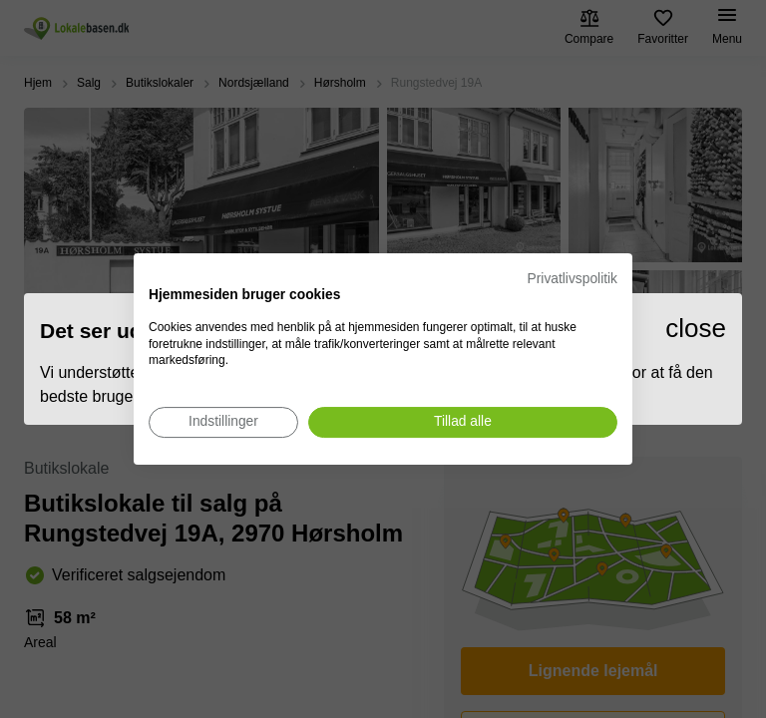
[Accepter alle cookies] (462, 422)
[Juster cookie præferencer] (223, 422)
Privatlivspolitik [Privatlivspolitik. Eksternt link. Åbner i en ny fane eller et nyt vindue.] (572, 278)
